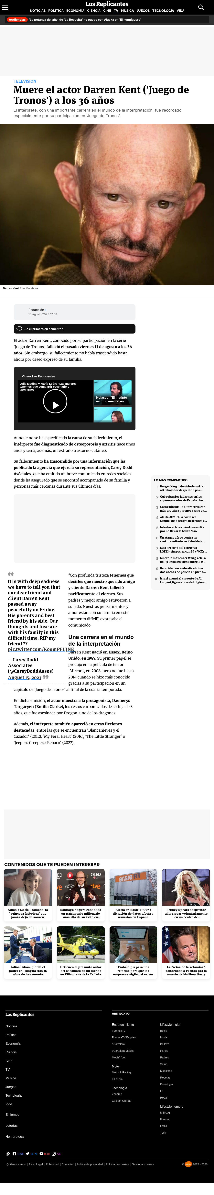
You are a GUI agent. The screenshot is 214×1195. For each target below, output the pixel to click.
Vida (180, 11)
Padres (164, 1057)
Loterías (11, 1126)
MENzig (165, 1112)
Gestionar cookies (143, 1164)
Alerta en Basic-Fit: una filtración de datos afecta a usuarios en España (133, 913)
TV (116, 11)
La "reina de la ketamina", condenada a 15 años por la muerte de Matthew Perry (186, 970)
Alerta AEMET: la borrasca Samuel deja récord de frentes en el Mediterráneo (183, 519)
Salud (163, 1064)
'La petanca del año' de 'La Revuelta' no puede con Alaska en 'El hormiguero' (74, 19)
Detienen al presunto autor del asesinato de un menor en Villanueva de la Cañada (80, 970)
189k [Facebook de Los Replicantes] (20, 1153)
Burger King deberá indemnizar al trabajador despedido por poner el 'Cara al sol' (182, 488)
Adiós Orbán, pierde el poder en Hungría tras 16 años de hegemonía (28, 970)
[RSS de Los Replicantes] (8, 1153)
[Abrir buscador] (201, 7)
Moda (163, 1037)
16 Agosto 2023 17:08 (42, 314)
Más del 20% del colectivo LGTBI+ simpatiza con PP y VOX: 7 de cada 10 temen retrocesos (183, 549)
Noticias (38, 11)
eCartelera (118, 1044)
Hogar (164, 1097)
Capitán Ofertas (121, 1100)
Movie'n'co (118, 1057)
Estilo (163, 1126)
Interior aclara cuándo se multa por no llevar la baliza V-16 (182, 529)
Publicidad (52, 1164)
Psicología (166, 1084)
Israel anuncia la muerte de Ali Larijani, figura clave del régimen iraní (183, 580)
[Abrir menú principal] (5, 7)
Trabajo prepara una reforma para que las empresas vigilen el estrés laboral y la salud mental (133, 970)
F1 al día (117, 1079)
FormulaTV (118, 1030)
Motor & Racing (121, 1072)
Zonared (117, 1094)
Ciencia (94, 11)
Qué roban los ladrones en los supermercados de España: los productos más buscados (181, 498)
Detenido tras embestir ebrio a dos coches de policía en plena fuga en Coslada (181, 570)
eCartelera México (123, 1050)
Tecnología (163, 11)
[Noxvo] (188, 1164)
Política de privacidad (90, 1164)
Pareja (164, 1050)
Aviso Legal (36, 1164)
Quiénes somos (16, 1164)
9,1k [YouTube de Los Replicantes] (46, 1153)
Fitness (164, 1119)
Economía (75, 11)
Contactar (68, 1164)
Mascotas (166, 1070)
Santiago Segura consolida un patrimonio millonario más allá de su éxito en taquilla (80, 913)
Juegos (143, 11)
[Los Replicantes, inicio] (107, 4)
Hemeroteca (14, 1137)
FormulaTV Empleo (124, 1037)
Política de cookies (117, 1164)
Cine (107, 11)
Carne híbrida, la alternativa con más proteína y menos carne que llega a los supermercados (183, 508)
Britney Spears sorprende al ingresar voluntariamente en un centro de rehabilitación (186, 913)
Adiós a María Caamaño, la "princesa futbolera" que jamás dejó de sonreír (28, 913)
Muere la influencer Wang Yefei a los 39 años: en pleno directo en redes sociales (183, 560)
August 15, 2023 (24, 675)
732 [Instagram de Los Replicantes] (58, 1153)
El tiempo (12, 1114)
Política (56, 11)
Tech (163, 1132)
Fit (161, 1090)
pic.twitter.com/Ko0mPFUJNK (41, 647)
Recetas (165, 1077)
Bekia (163, 1030)
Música (127, 11)
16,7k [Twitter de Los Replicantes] (33, 1153)
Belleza (164, 1044)
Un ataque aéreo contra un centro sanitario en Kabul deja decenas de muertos (181, 539)
